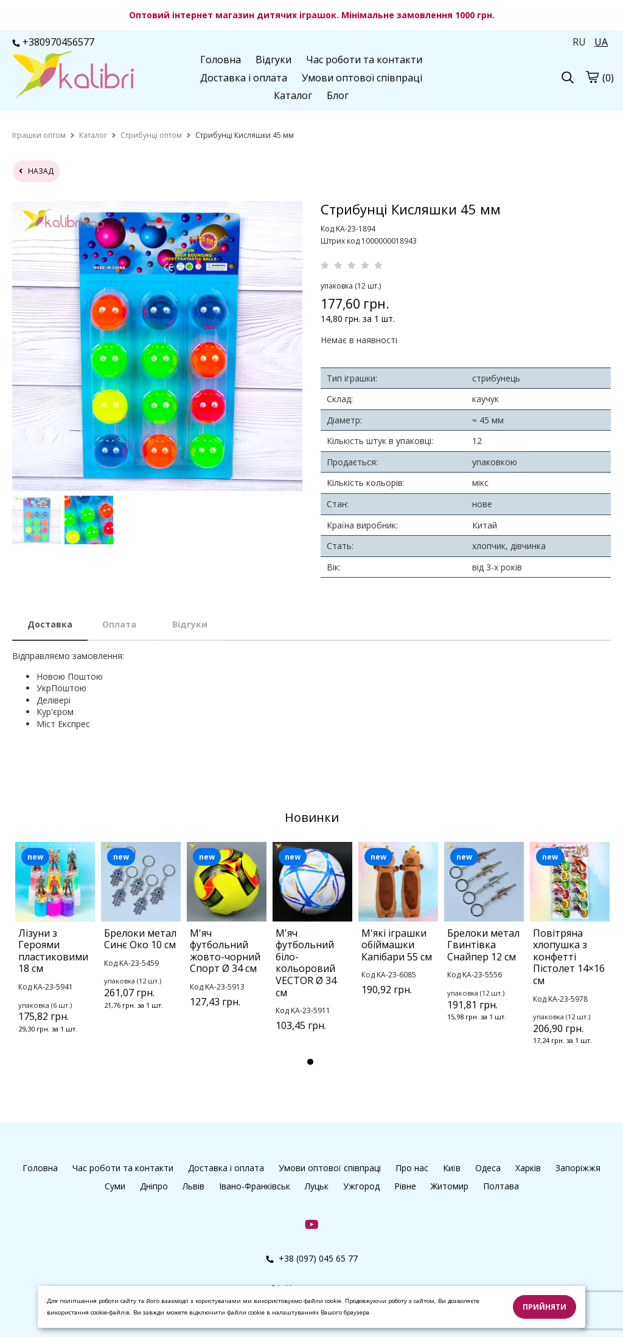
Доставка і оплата (243, 77)
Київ (452, 1168)
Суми (115, 1186)
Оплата (119, 624)
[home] (39, 135)
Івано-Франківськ (254, 1186)
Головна (220, 59)
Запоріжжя (577, 1168)
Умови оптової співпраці (362, 77)
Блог (338, 95)
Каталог (293, 95)
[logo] (73, 76)
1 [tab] (310, 1062)
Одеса (488, 1168)
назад (36, 171)
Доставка (49, 624)
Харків (528, 1168)
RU (579, 42)
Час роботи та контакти (364, 59)
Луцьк (317, 1186)
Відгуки (273, 59)
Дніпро (154, 1186)
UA (601, 42)
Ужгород (361, 1186)
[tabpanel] (55, 953)
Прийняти (544, 1307)
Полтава (501, 1186)
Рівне (405, 1186)
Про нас (411, 1168)
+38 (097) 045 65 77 (312, 1258)
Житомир (449, 1186)
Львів (193, 1186)
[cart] (592, 76)
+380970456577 (53, 42)
